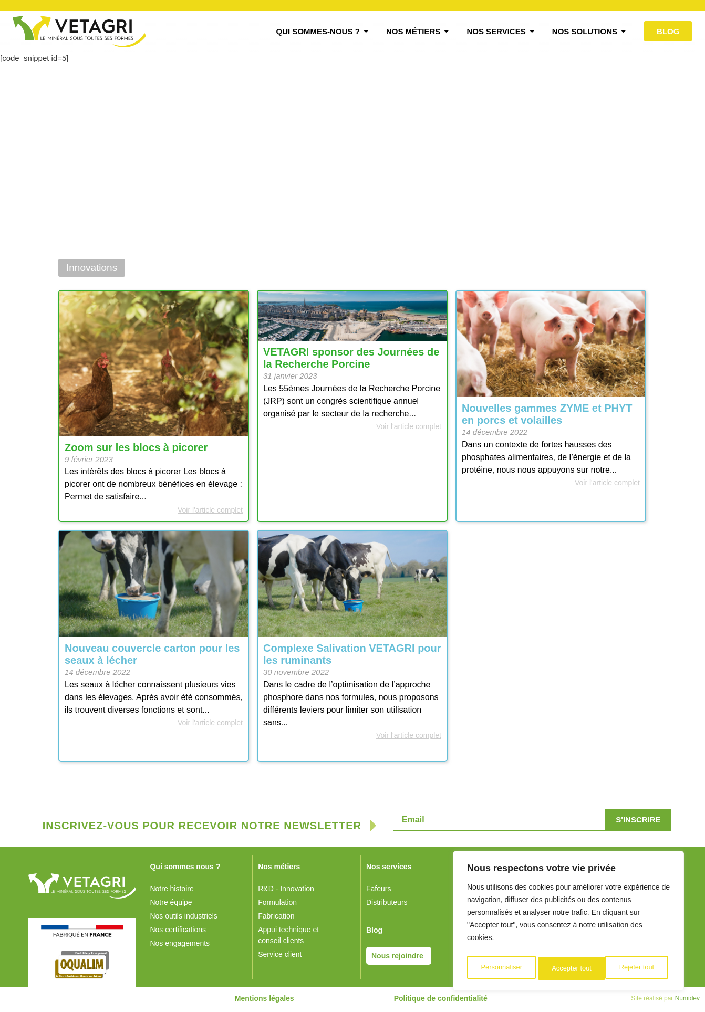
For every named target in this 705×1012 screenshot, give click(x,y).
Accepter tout (637, 968)
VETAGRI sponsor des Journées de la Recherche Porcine (351, 360)
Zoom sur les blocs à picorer (136, 449)
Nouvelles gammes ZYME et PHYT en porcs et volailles (547, 416)
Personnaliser (501, 968)
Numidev (687, 1000)
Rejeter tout (569, 968)
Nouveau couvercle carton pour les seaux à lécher (152, 656)
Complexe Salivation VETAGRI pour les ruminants (352, 656)
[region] (568, 923)
